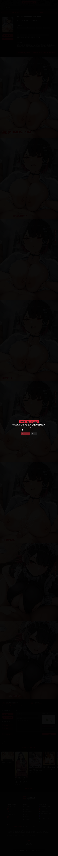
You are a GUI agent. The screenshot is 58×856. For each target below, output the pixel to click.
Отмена (34, 433)
